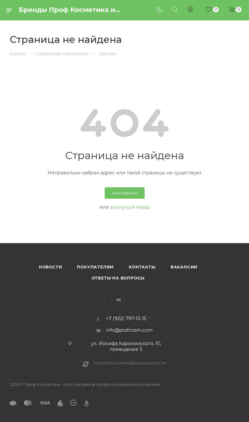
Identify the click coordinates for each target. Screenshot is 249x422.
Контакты (142, 267)
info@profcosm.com (129, 330)
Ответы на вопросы (118, 278)
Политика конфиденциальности (129, 363)
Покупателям (95, 267)
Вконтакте (118, 300)
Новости (50, 267)
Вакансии (184, 267)
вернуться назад (129, 207)
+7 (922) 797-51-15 (126, 318)
